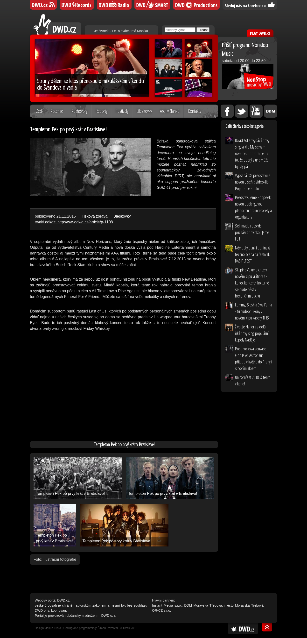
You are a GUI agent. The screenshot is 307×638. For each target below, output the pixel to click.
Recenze (56, 111)
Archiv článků (170, 111)
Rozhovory (79, 111)
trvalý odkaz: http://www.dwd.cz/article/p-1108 (74, 222)
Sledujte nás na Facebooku (250, 5)
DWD (43, 5)
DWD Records (77, 5)
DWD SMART (152, 5)
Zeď (39, 111)
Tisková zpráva (94, 216)
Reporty (101, 111)
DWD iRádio (114, 5)
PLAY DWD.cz (260, 33)
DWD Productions (196, 5)
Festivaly (122, 111)
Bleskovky (144, 111)
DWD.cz (57, 24)
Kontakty (194, 111)
